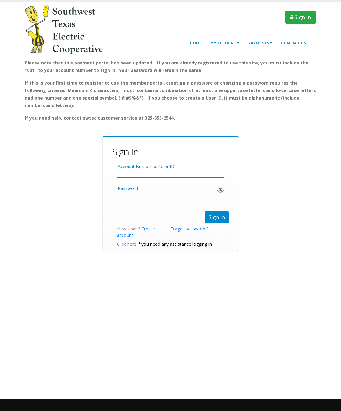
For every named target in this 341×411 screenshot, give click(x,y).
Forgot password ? (189, 229)
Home (196, 43)
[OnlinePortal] (69, 29)
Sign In (300, 17)
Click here (126, 244)
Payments (260, 43)
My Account (224, 43)
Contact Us (293, 43)
